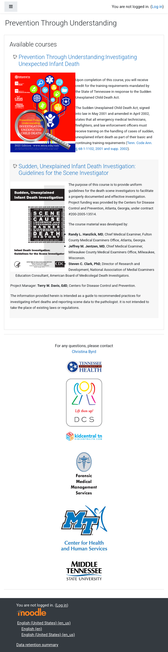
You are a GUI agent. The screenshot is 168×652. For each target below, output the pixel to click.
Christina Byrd (84, 351)
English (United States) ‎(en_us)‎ (44, 623)
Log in (157, 6)
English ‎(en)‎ (31, 628)
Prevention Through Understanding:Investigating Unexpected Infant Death (78, 60)
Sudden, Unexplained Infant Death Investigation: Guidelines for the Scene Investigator (77, 169)
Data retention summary (37, 644)
